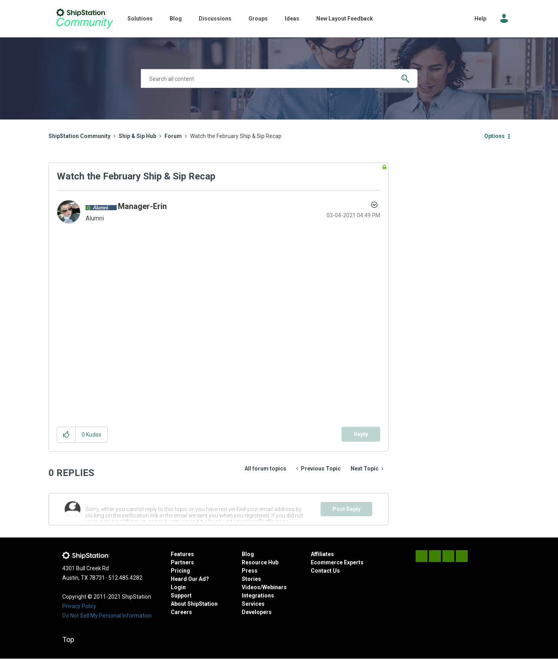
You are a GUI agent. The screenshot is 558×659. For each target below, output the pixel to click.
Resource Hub (260, 562)
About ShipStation (194, 604)
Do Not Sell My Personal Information (107, 615)
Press (250, 571)
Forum (173, 136)
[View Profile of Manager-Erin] (142, 206)
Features (182, 554)
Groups (258, 18)
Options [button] (494, 136)
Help (480, 18)
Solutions (140, 18)
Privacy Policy (79, 606)
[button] (66, 434)
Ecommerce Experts (337, 562)
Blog (176, 18)
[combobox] (279, 78)
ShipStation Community (84, 18)
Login (178, 587)
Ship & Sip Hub (137, 136)
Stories (251, 579)
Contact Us (325, 571)
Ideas (292, 18)
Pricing (180, 571)
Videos (251, 587)
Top (68, 639)
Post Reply (346, 509)
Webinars (274, 587)
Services (253, 604)
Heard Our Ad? (190, 579)
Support (181, 595)
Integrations (258, 595)
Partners (182, 562)
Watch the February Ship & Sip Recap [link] (236, 136)
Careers (181, 612)
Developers (257, 612)
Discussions (215, 18)
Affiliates (322, 554)
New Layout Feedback (344, 18)
